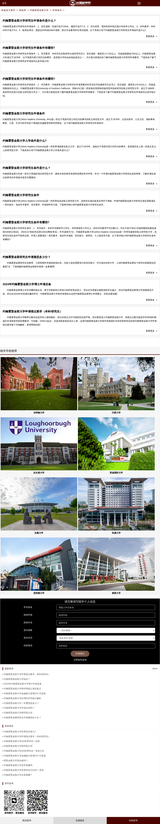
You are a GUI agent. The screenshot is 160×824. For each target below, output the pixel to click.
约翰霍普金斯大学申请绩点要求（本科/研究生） (32, 311)
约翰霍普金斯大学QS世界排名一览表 (22, 741)
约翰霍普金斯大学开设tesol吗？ (19, 708)
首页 (4, 3)
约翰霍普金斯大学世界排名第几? (20, 731)
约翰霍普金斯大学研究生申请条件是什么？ (29, 20)
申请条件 (57, 10)
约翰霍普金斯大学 (39, 10)
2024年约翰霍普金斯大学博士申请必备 (27, 284)
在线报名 (80, 820)
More (155, 668)
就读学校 (28, 615)
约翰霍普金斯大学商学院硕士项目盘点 (22, 688)
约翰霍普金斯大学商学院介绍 (18, 712)
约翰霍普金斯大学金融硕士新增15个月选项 (25, 693)
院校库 (22, 10)
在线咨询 (133, 820)
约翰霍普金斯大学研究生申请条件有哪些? (29, 47)
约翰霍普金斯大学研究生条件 (21, 195)
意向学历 (28, 638)
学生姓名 (28, 607)
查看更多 (151, 36)
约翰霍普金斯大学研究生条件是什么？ (26, 167)
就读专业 (28, 622)
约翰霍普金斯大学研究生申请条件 (24, 113)
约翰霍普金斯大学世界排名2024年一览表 (24, 770)
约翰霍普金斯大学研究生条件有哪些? (26, 222)
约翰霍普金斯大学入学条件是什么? (25, 140)
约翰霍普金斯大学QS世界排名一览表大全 (24, 751)
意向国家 (28, 630)
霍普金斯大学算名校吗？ (16, 760)
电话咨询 (26, 820)
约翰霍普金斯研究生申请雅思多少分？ (26, 257)
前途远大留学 (8, 10)
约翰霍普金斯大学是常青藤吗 (18, 765)
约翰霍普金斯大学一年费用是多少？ (21, 703)
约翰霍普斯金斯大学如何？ (17, 679)
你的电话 (28, 645)
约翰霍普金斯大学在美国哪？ (18, 775)
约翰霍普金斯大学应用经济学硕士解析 (22, 698)
